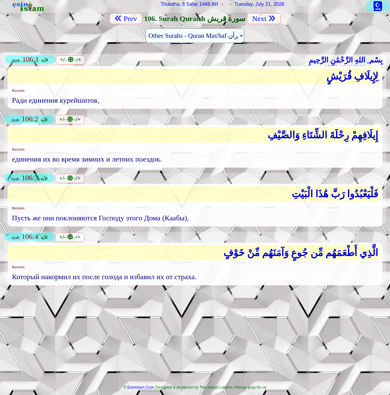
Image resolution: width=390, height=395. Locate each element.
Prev (126, 19)
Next (264, 19)
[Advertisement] (195, 336)
